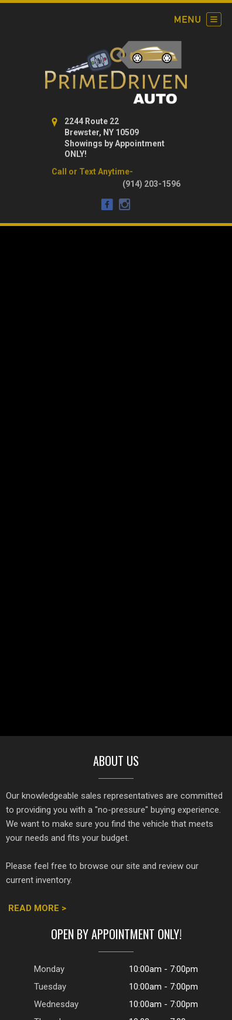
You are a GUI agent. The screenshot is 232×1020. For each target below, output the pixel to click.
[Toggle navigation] (198, 19)
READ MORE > (37, 908)
